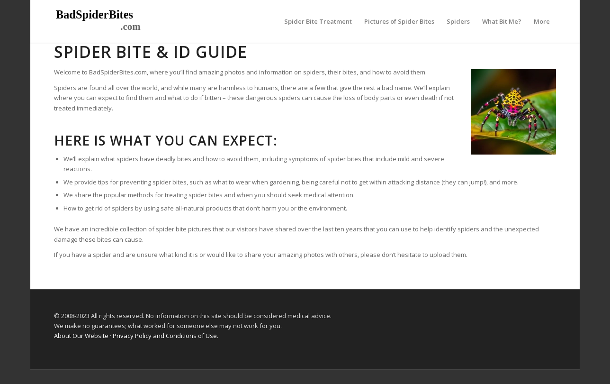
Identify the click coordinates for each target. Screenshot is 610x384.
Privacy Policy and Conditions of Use (165, 335)
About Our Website (81, 335)
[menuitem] (318, 21)
